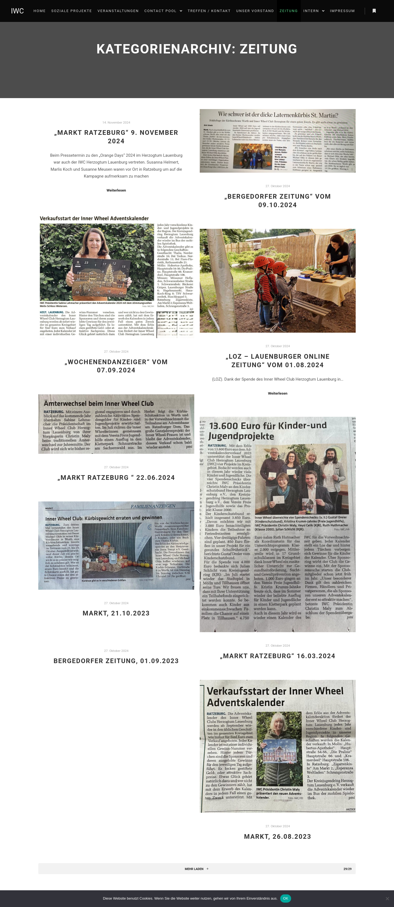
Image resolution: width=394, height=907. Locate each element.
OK (285, 898)
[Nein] (387, 898)
